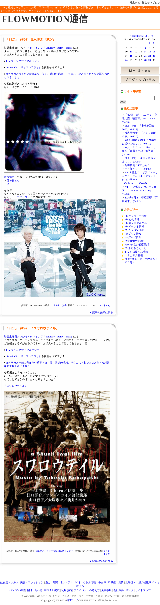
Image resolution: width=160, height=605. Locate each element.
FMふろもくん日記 (136, 248)
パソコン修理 (17, 590)
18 (131, 55)
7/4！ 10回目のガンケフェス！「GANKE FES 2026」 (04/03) (139, 190)
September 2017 (141, 36)
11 (131, 51)
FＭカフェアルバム (136, 223)
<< (131, 36)
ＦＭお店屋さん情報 (136, 251)
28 (145, 60)
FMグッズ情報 (133, 237)
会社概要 (118, 590)
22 (149, 55)
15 (149, 51)
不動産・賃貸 (116, 582)
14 (145, 51)
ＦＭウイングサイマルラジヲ (22, 61)
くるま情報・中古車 (94, 582)
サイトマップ (143, 590)
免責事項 (106, 590)
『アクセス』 (22, 197)
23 (154, 55)
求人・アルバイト (70, 582)
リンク (129, 590)
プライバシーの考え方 (87, 590)
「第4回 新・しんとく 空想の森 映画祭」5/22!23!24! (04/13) (139, 118)
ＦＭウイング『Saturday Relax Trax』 (50, 47)
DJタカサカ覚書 (59, 305)
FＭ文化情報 (132, 219)
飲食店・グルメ (9, 582)
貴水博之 (9, 177)
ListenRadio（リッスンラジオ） (24, 67)
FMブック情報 (133, 233)
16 (154, 51)
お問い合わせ (34, 590)
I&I (8, 184)
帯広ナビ (135, 2)
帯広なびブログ (151, 2)
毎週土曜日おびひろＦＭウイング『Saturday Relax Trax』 (38, 336)
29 (149, 60)
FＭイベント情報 (134, 226)
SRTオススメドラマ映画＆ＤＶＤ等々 (54, 551)
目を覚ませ (13, 180)
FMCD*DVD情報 (134, 241)
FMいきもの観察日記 (137, 244)
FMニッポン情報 (134, 230)
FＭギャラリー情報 (136, 216)
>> (152, 36)
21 (145, 55)
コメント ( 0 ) (103, 305)
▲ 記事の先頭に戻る (101, 312)
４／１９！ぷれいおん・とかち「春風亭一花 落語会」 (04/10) (139, 151)
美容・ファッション (32, 582)
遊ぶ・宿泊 (51, 582)
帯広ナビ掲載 (52, 590)
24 (126, 60)
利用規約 (66, 590)
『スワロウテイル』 (15, 385)
